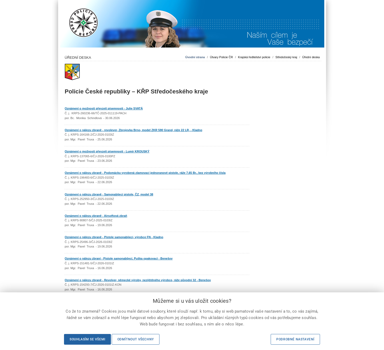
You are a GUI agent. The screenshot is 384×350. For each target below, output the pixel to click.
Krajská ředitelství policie (254, 57)
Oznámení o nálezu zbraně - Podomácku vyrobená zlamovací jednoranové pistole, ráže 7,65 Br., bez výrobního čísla (145, 172)
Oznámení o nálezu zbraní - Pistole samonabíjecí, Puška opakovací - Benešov (119, 258)
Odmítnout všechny (135, 339)
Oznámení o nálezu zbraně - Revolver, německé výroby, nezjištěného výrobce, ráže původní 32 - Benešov (138, 280)
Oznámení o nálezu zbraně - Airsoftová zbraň (96, 215)
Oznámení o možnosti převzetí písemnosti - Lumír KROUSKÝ (107, 151)
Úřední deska (310, 57)
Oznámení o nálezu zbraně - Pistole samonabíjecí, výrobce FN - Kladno (114, 237)
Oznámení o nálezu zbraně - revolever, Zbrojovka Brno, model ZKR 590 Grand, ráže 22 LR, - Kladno (133, 130)
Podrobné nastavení (295, 339)
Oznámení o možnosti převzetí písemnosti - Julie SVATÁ (104, 108)
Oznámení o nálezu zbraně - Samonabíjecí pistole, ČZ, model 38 (109, 194)
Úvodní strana (195, 57)
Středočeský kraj (286, 57)
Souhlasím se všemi (87, 339)
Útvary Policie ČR (221, 57)
